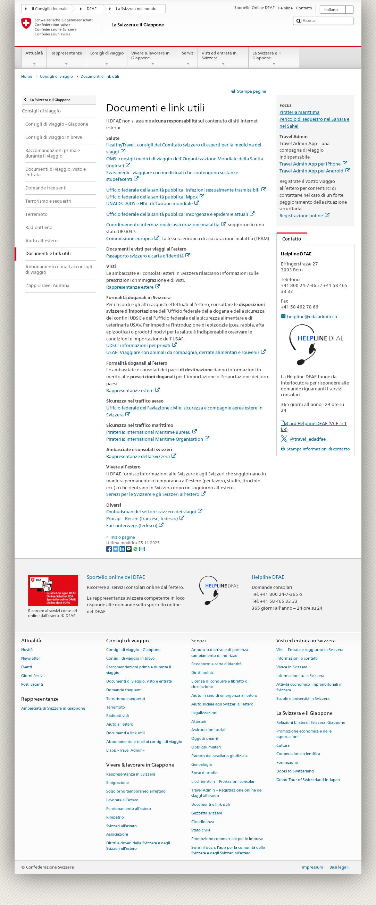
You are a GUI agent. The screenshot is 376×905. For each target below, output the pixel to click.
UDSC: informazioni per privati (141, 345)
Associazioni (117, 834)
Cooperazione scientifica (298, 754)
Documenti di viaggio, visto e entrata (139, 681)
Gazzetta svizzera (206, 813)
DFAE (92, 9)
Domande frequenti (124, 690)
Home (26, 76)
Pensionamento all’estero (128, 808)
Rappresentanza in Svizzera (130, 774)
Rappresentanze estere (133, 287)
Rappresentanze (66, 58)
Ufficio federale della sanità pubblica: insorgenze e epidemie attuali (180, 214)
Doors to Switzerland (295, 771)
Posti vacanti (32, 684)
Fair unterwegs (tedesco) (135, 525)
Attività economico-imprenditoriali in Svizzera (309, 687)
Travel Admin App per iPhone (313, 164)
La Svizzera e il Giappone (274, 58)
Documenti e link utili (125, 733)
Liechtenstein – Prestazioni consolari (223, 782)
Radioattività (117, 716)
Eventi (26, 667)
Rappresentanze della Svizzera (141, 456)
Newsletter (30, 659)
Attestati (198, 721)
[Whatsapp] (136, 548)
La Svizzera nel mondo (136, 9)
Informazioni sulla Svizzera (300, 676)
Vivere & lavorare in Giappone (153, 58)
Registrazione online (304, 215)
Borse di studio (204, 773)
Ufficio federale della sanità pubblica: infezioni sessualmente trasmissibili (186, 190)
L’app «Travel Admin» (125, 750)
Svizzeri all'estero (121, 826)
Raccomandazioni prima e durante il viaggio (138, 670)
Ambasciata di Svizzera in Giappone (53, 708)
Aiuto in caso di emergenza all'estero (224, 696)
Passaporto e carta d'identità (216, 664)
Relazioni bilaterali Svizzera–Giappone (310, 722)
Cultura (283, 745)
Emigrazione (117, 783)
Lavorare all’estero (122, 800)
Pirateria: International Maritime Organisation (157, 439)
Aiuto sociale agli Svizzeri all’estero (222, 704)
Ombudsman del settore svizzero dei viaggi (154, 511)
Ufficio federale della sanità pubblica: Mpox (155, 197)
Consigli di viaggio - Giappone (133, 650)
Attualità (34, 58)
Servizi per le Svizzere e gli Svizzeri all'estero (156, 494)
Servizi (188, 58)
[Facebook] (109, 548)
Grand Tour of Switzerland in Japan (308, 780)
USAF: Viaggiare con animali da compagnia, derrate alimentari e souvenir (186, 352)
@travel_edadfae (308, 439)
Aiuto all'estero (119, 724)
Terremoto (115, 707)
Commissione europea (132, 238)
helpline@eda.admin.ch (312, 316)
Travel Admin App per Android (314, 171)
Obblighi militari (206, 747)
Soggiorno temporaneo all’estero (136, 791)
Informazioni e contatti (297, 659)
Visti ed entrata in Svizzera (223, 58)
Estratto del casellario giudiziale (219, 756)
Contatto (289, 239)
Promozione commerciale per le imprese (227, 839)
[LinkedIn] (122, 548)
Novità (27, 650)
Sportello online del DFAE (116, 577)
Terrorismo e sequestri (125, 698)
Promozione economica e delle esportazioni (304, 734)
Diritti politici (203, 673)
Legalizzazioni (204, 713)
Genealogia (201, 764)
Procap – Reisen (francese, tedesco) (145, 518)
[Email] (142, 548)
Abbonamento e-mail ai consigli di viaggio (144, 741)
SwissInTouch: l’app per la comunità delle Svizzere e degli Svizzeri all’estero (228, 851)
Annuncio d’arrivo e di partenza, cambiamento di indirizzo (220, 653)
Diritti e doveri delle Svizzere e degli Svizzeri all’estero (138, 846)
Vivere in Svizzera (291, 667)
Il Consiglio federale (49, 9)
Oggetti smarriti (205, 739)
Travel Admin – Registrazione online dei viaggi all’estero (226, 793)
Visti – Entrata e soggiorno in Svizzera (309, 650)
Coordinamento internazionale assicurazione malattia (166, 224)
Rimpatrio (115, 817)
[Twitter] (116, 548)
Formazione (287, 763)
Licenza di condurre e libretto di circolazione (220, 684)
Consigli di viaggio (106, 58)
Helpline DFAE (268, 577)
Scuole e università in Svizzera (302, 698)
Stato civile (200, 830)
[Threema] (129, 548)
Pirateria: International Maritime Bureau (151, 432)
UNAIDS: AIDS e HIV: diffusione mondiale (152, 203)
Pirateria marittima (299, 112)
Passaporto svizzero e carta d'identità (148, 256)
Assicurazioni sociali (208, 730)
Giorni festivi (32, 676)
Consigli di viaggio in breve (130, 659)
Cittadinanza (202, 822)
